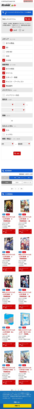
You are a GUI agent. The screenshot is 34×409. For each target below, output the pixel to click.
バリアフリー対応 (12, 95)
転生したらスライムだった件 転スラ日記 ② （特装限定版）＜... (26, 370)
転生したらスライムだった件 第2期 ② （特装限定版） (25, 256)
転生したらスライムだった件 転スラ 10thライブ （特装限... (25, 332)
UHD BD (9, 51)
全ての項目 (10, 68)
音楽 (29, 177)
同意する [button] (17, 405)
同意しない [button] (17, 402)
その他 (8, 60)
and (15, 30)
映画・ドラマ (21, 177)
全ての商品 (10, 43)
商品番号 (9, 86)
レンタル (9, 134)
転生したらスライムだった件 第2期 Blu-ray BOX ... (8, 332)
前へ (12, 188)
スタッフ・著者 (11, 77)
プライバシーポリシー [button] (17, 398)
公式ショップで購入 (8, 231)
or (23, 30)
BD (7, 47)
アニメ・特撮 (13, 177)
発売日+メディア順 (27, 182)
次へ (22, 188)
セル (7, 130)
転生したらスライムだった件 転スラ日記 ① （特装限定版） (9, 370)
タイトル (9, 73)
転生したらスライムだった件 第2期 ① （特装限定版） (8, 256)
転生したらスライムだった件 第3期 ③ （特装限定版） (8, 219)
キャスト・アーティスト (15, 81)
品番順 (17, 182)
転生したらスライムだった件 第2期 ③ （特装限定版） (8, 294)
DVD (7, 56)
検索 (28, 19)
